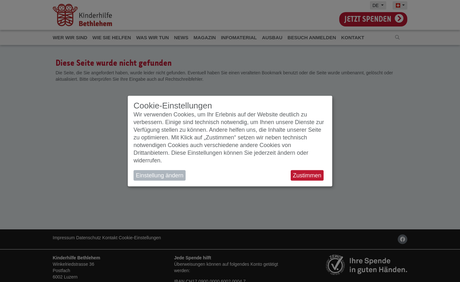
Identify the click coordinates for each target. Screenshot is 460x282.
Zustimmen (307, 175)
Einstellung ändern (159, 175)
